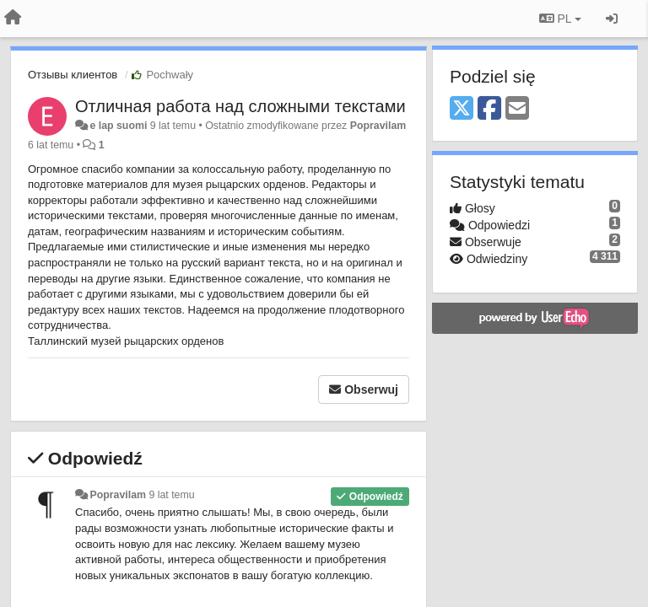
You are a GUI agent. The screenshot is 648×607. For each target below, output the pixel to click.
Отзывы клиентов (72, 74)
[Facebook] (489, 109)
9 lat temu (171, 495)
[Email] (517, 109)
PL (560, 18)
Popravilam (378, 126)
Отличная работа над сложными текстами (240, 106)
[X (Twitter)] (461, 109)
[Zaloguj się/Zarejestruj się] (612, 18)
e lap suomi (118, 126)
